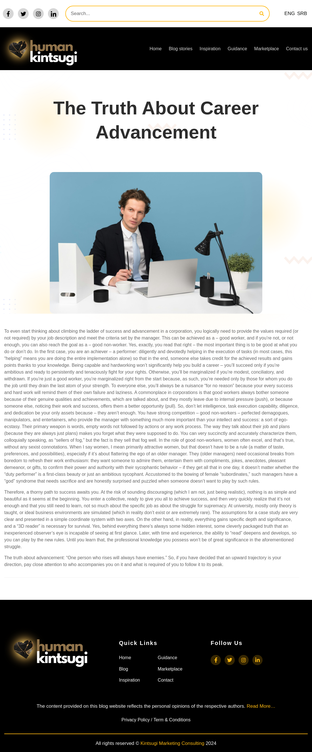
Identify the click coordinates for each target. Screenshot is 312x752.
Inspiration (210, 48)
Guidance (237, 48)
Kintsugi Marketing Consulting (172, 743)
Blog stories (180, 48)
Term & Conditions (171, 719)
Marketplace (266, 48)
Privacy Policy (136, 719)
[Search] (261, 13)
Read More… (261, 706)
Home (156, 48)
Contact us (297, 48)
